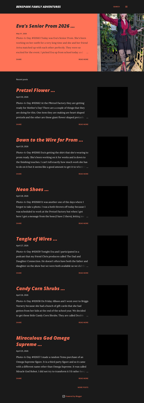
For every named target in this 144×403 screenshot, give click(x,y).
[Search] (116, 6)
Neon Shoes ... (32, 189)
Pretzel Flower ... (35, 90)
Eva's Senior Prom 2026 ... (45, 26)
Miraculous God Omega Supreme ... (43, 341)
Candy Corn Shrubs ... (40, 288)
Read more (83, 59)
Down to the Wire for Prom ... (49, 139)
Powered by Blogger (72, 396)
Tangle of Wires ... (36, 238)
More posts (83, 387)
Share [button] (19, 59)
